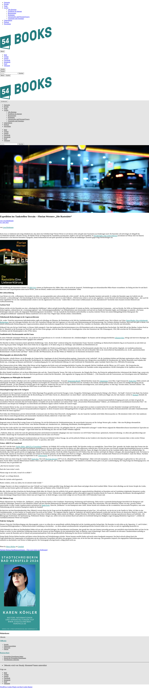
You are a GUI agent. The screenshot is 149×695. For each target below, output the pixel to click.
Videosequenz (42, 455)
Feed (5, 64)
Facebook (7, 60)
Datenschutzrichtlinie (10, 646)
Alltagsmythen (119, 338)
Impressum (7, 647)
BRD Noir (33, 287)
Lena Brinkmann (8, 227)
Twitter (6, 57)
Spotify (6, 58)
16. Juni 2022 (4, 222)
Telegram (7, 65)
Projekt (6, 4)
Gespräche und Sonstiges (16, 18)
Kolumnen (11, 15)
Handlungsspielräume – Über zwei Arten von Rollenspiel (23, 550)
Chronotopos (104, 381)
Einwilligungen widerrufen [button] (11, 659)
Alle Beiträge (12, 9)
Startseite (7, 2)
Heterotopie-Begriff (74, 381)
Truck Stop (35, 459)
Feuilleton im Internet (15, 11)
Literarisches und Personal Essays (19, 17)
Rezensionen (12, 13)
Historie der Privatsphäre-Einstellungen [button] (15, 658)
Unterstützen (8, 20)
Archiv (6, 8)
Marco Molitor (10, 546)
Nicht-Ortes (132, 381)
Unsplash (21, 546)
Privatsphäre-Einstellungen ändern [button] (13, 656)
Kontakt (6, 644)
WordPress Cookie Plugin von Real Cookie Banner (16, 687)
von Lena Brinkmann (7, 221)
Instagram (7, 62)
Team (5, 6)
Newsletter (7, 24)
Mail (5, 55)
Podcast (6, 22)
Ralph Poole (46, 505)
